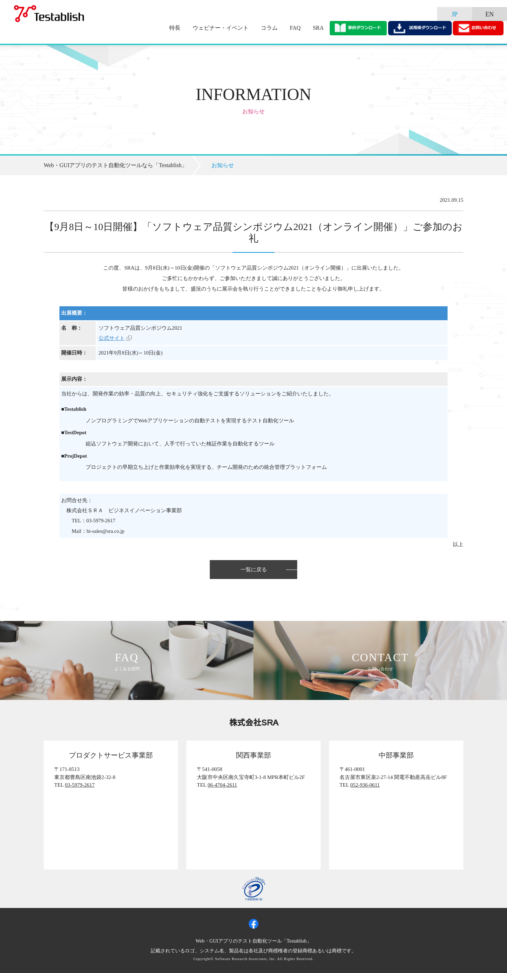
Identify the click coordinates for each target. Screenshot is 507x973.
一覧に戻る (254, 569)
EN (489, 14)
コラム (269, 28)
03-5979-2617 (80, 785)
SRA (318, 28)
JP (454, 14)
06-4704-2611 (222, 785)
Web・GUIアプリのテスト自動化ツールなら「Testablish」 (115, 165)
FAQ (295, 28)
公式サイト (112, 338)
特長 (174, 28)
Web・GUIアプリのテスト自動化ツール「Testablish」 (253, 941)
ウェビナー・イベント (221, 28)
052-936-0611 (365, 785)
